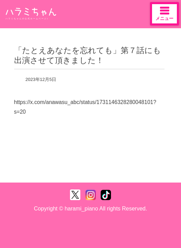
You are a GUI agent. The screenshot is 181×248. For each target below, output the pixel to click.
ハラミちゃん (31, 12)
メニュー (164, 13)
